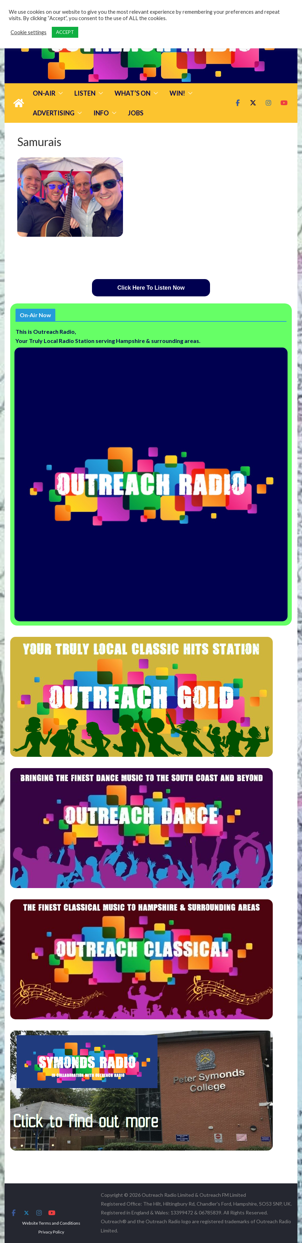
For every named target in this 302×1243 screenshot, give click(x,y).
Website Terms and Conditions (51, 1223)
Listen (84, 93)
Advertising (53, 113)
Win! (177, 93)
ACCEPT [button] (65, 32)
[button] (59, 93)
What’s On (132, 93)
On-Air (44, 93)
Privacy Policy (51, 1232)
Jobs (135, 113)
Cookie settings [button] (29, 32)
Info (101, 113)
